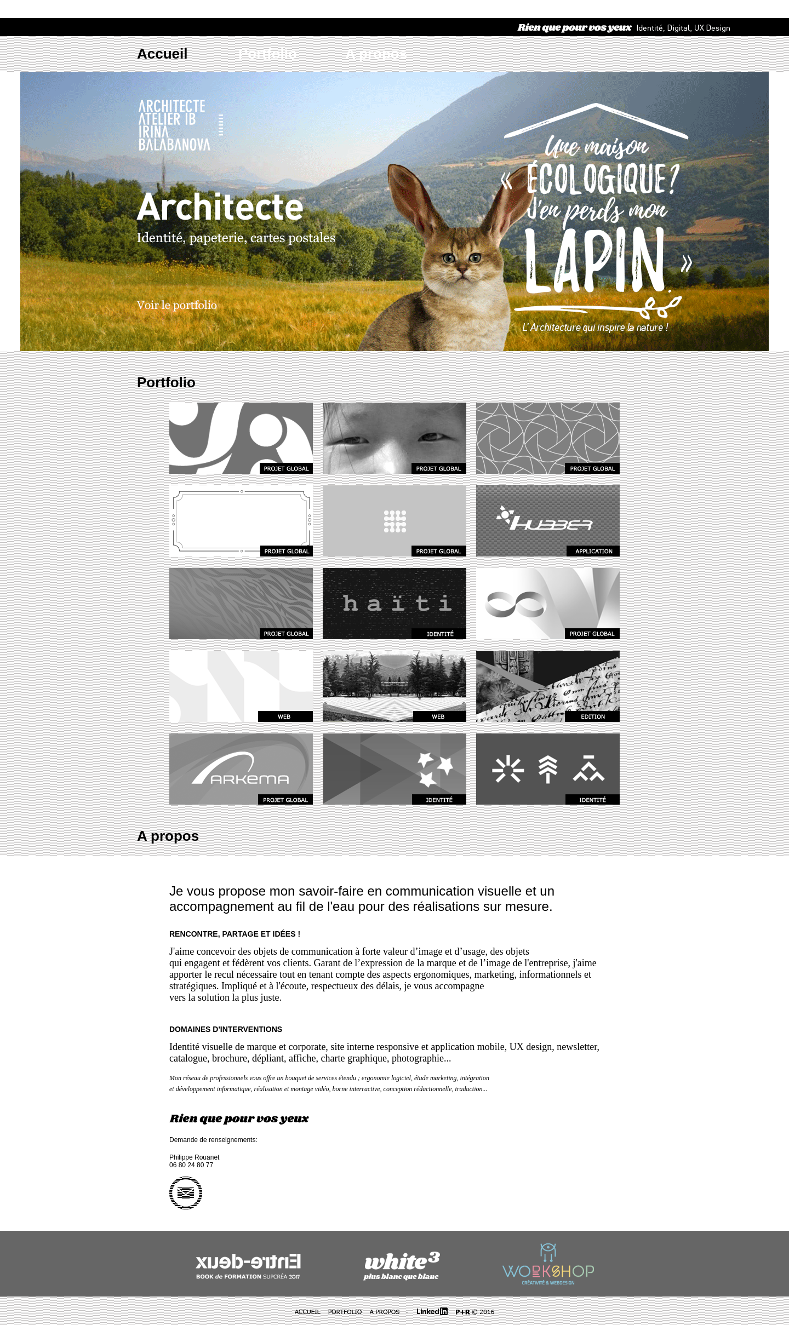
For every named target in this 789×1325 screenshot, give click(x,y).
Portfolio (267, 53)
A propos (376, 53)
